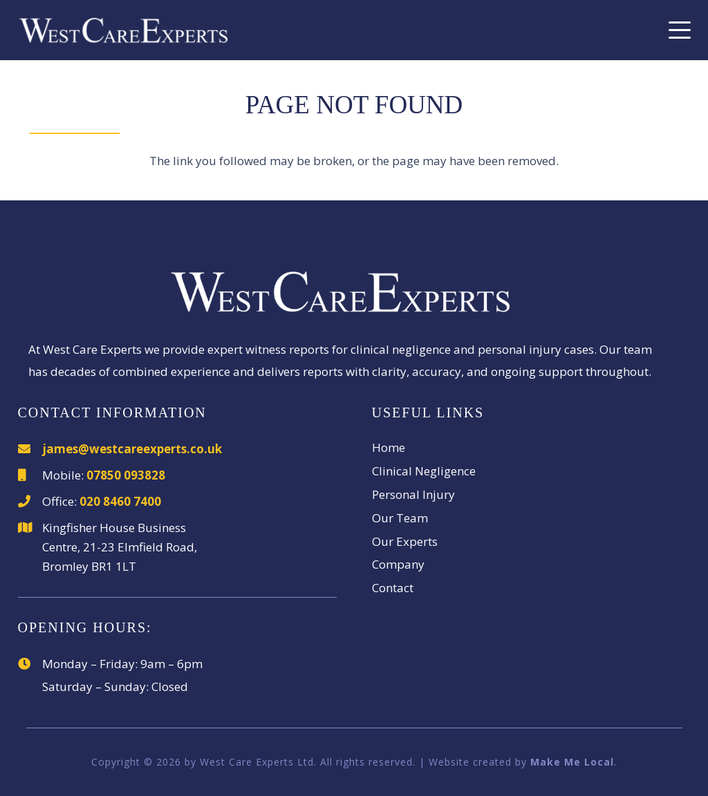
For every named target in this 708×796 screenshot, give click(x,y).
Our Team (400, 518)
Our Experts (405, 541)
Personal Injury (413, 494)
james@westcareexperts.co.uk (132, 449)
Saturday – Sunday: (95, 686)
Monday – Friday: (90, 664)
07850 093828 (125, 475)
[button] (679, 30)
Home (388, 447)
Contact (392, 588)
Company (398, 564)
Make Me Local (572, 761)
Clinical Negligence (424, 471)
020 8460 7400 (120, 501)
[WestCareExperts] (123, 30)
